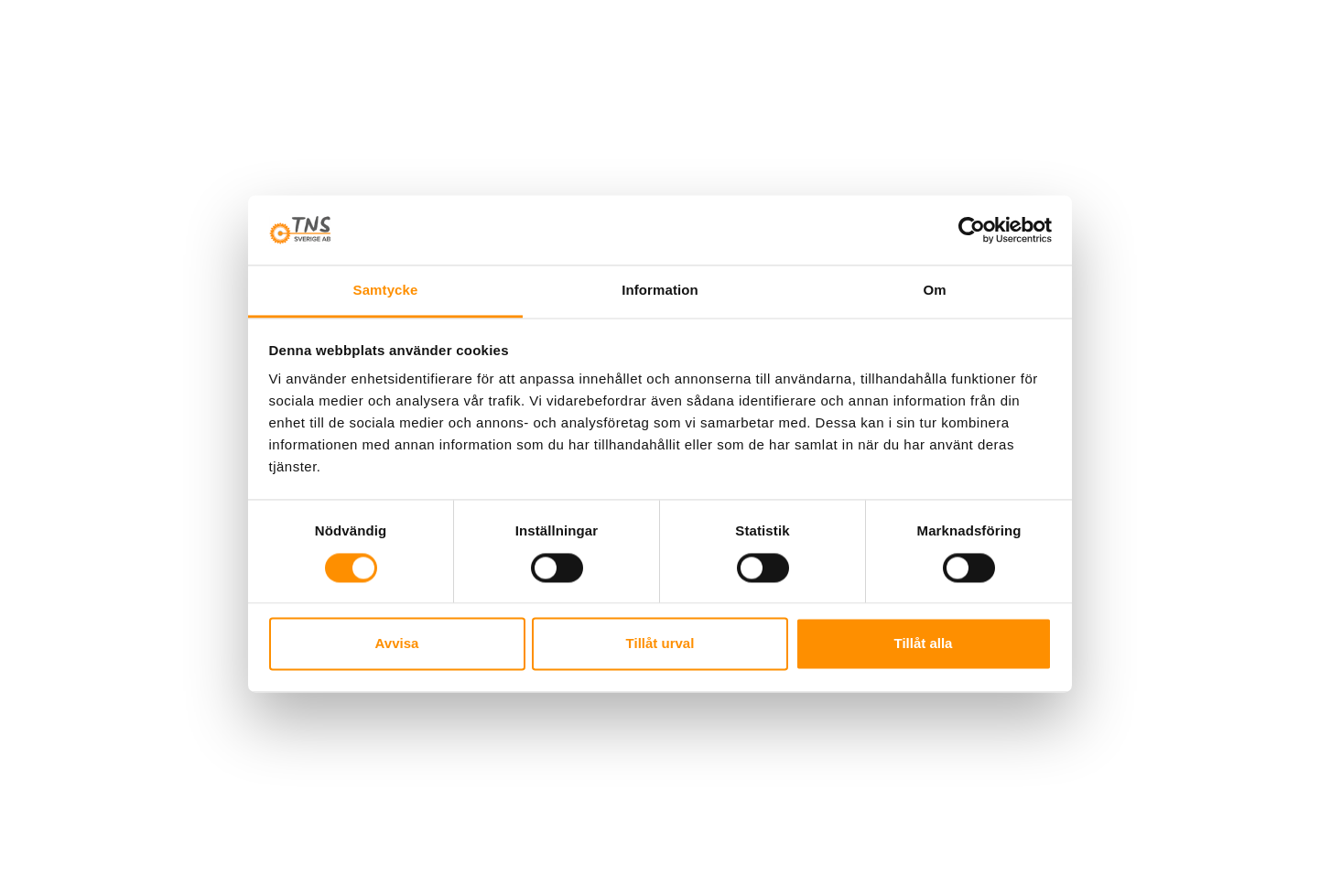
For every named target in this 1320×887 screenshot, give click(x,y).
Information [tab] (660, 290)
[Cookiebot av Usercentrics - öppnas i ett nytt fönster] (972, 229)
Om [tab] (934, 290)
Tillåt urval (660, 644)
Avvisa (397, 644)
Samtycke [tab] (385, 290)
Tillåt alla (923, 644)
